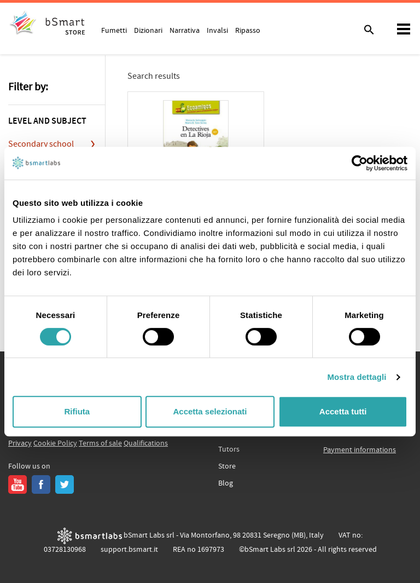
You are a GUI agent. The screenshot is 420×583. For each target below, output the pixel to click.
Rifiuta (77, 411)
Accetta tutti (343, 411)
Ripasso (247, 30)
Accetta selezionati (210, 411)
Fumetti (114, 30)
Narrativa (185, 30)
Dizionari (148, 30)
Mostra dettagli (356, 377)
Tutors (229, 449)
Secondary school (41, 143)
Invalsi (217, 30)
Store (227, 466)
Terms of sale (100, 443)
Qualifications (146, 443)
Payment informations (359, 450)
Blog (225, 483)
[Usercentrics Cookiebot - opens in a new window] (359, 163)
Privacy (20, 443)
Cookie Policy (55, 443)
